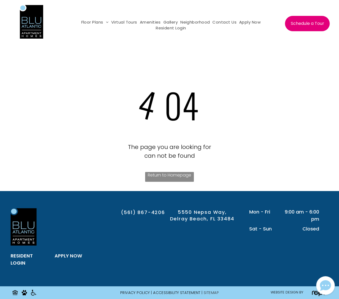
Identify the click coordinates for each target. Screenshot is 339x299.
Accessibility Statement (176, 292)
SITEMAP (211, 292)
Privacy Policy (135, 292)
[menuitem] (94, 22)
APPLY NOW (68, 255)
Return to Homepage (169, 175)
